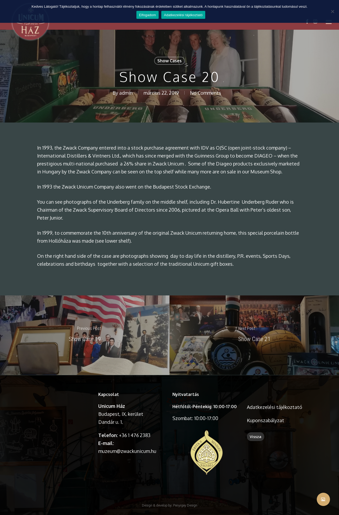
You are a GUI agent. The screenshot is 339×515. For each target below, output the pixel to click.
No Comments (205, 93)
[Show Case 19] (85, 335)
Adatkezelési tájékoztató (183, 15)
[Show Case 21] (254, 335)
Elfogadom (147, 15)
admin (126, 93)
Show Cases (169, 60)
